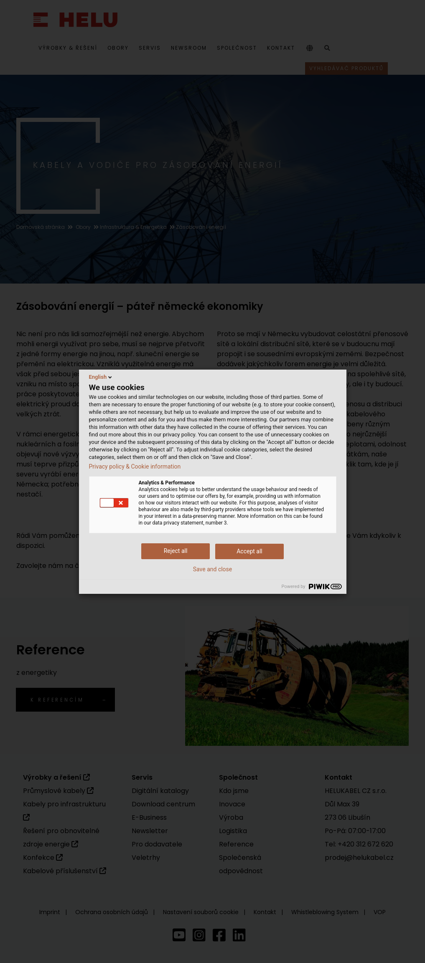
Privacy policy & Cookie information (135, 466)
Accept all (249, 551)
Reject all (176, 550)
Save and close (212, 569)
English (101, 377)
